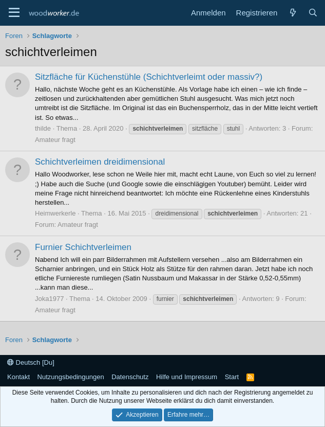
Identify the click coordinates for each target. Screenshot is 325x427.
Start (232, 377)
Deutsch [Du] (30, 362)
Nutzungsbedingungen (70, 377)
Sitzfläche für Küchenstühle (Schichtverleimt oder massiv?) (148, 77)
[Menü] (14, 13)
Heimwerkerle (55, 213)
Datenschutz (129, 377)
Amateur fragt (55, 140)
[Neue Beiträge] (292, 12)
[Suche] (313, 12)
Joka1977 (49, 299)
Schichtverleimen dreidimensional (100, 162)
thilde (43, 128)
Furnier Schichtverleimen (83, 247)
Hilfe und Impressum (186, 377)
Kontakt (18, 377)
